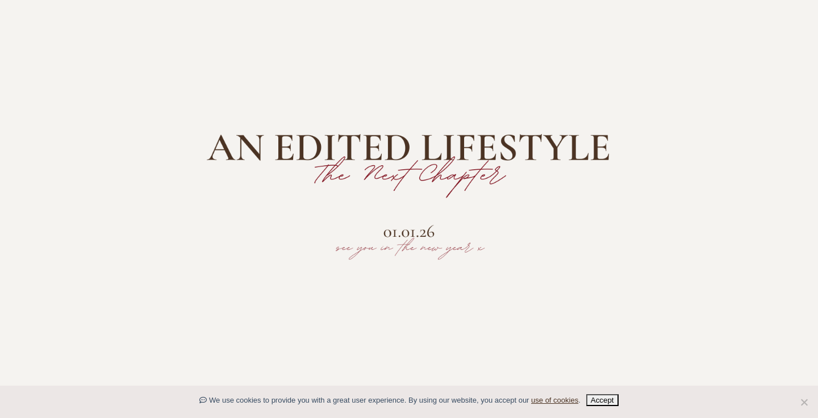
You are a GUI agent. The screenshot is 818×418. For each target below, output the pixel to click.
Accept (602, 400)
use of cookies (554, 400)
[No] (803, 402)
